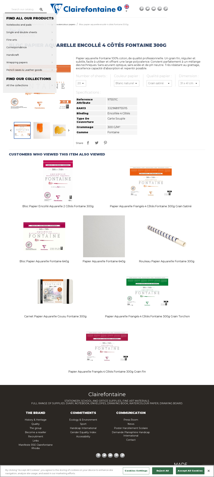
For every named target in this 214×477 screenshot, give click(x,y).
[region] (107, 471)
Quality (35, 423)
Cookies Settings (136, 470)
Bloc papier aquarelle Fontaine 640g (44, 261)
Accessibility (83, 436)
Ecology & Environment (83, 419)
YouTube (191, 8)
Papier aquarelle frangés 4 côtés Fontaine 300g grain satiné (151, 206)
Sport (83, 423)
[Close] (208, 470)
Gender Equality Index (83, 432)
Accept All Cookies (190, 470)
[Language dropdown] (164, 8)
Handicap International (83, 428)
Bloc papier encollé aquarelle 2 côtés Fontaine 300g (58, 206)
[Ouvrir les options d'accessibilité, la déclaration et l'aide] (154, 8)
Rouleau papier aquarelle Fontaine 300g (166, 261)
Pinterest (197, 8)
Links (36, 440)
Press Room (131, 419)
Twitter (185, 8)
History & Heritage (35, 419)
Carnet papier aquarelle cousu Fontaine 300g (55, 316)
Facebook (179, 8)
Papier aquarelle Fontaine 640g (104, 261)
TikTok (203, 8)
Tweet (96, 142)
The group (36, 428)
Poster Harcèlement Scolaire (131, 428)
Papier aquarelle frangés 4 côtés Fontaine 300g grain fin (107, 371)
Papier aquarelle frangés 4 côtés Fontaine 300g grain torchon (147, 316)
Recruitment (35, 436)
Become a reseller (35, 432)
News (131, 423)
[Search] (36, 9)
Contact (131, 439)
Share (88, 142)
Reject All (162, 470)
